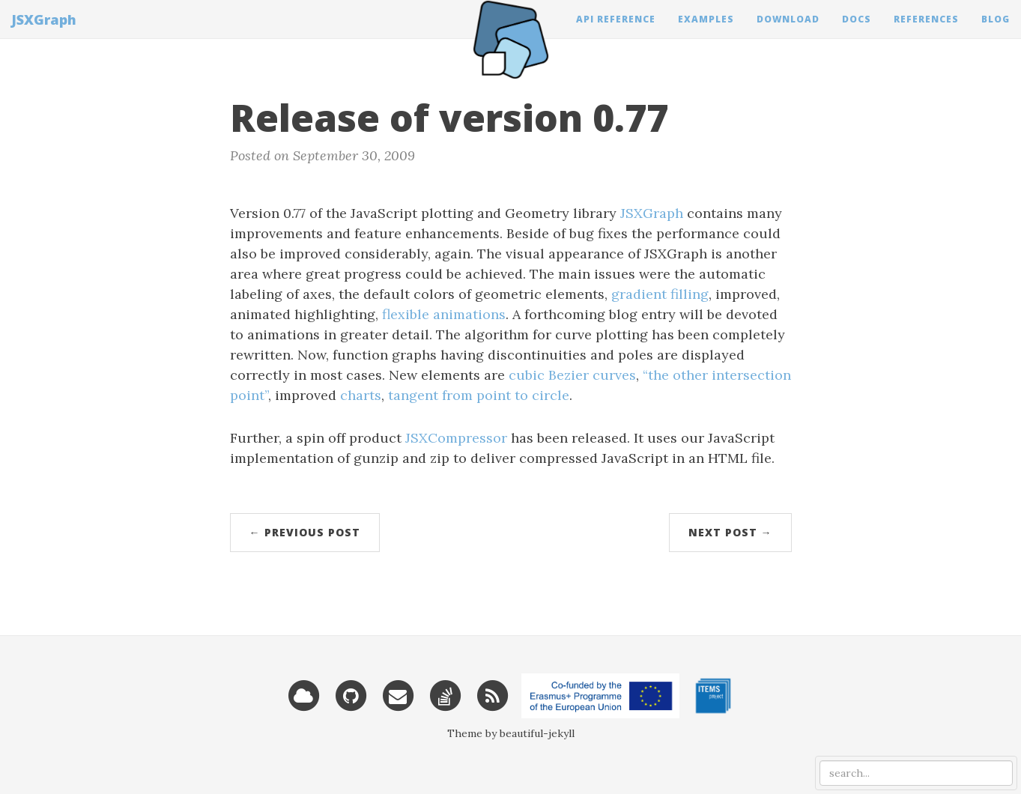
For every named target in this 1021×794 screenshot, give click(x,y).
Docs (856, 33)
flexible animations (444, 314)
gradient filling (660, 294)
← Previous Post (304, 532)
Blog (995, 33)
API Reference (615, 33)
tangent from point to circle (478, 395)
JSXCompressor (456, 437)
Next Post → (730, 532)
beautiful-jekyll (537, 733)
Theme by (473, 733)
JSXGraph (43, 34)
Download (788, 33)
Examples (706, 33)
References (926, 33)
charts (360, 395)
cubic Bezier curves (572, 375)
